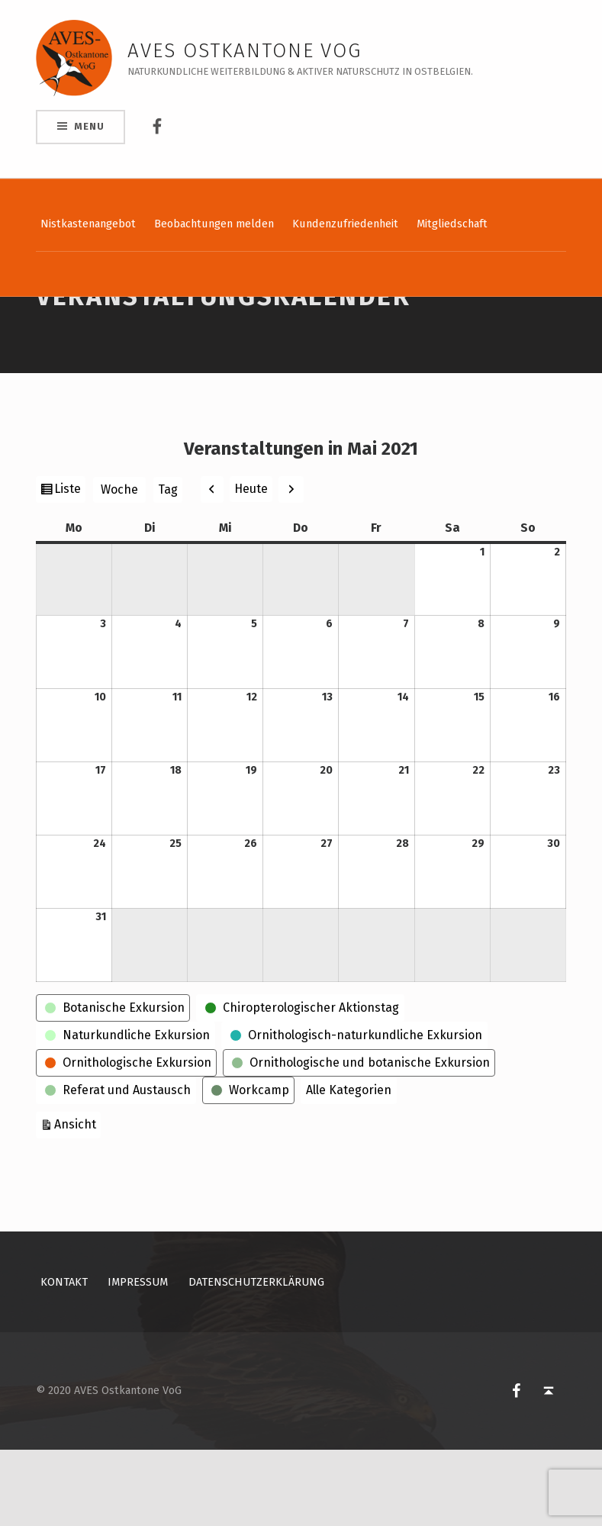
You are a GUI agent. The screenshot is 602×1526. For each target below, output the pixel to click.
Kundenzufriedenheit (345, 223)
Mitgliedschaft (452, 223)
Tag (168, 566)
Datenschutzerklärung (256, 1358)
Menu (89, 126)
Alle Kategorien (348, 1166)
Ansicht (77, 1199)
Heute (251, 565)
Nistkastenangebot (88, 223)
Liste (69, 567)
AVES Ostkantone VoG (244, 51)
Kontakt (64, 1358)
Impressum (138, 1358)
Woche (119, 566)
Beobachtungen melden (214, 223)
